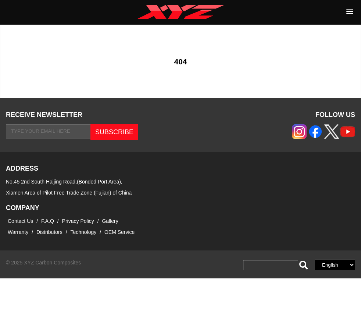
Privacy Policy (79, 221)
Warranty (18, 232)
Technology (83, 232)
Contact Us (20, 221)
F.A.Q (47, 221)
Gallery (110, 221)
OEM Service (119, 232)
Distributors (49, 232)
